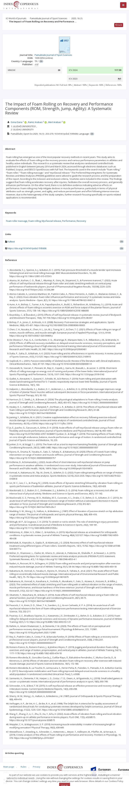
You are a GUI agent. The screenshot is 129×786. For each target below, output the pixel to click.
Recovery (81, 220)
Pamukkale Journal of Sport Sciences (48, 18)
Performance (69, 220)
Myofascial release (51, 220)
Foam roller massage (16, 220)
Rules (23, 766)
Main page (8, 766)
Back (118, 24)
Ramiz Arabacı (35, 122)
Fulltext (11, 241)
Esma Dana (16, 122)
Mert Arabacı (54, 122)
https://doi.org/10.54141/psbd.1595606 (27, 248)
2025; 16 (76, 18)
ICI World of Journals (16, 18)
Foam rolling (34, 220)
